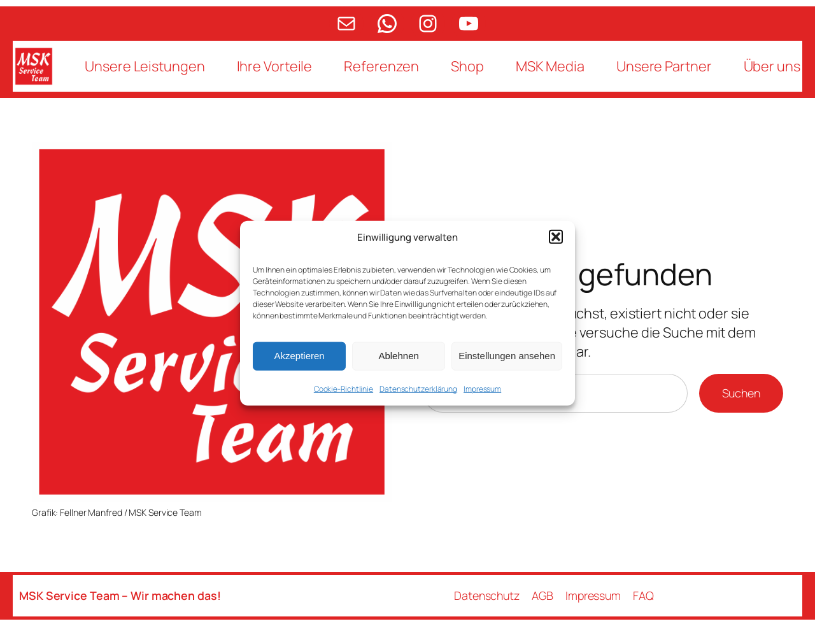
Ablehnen (398, 355)
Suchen (741, 393)
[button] (555, 237)
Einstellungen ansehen (506, 355)
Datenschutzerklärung (418, 388)
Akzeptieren (299, 355)
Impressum (482, 388)
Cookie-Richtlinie (343, 388)
